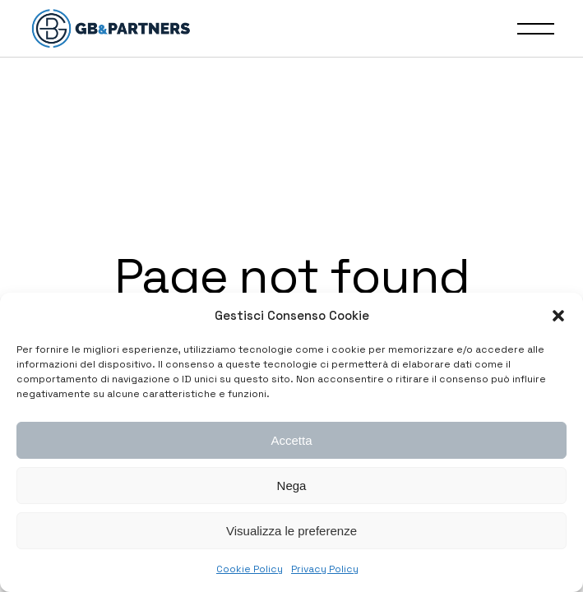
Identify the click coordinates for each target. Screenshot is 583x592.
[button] (558, 316)
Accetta (291, 440)
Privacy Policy (325, 569)
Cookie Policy (249, 569)
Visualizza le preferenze (291, 531)
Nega (292, 486)
